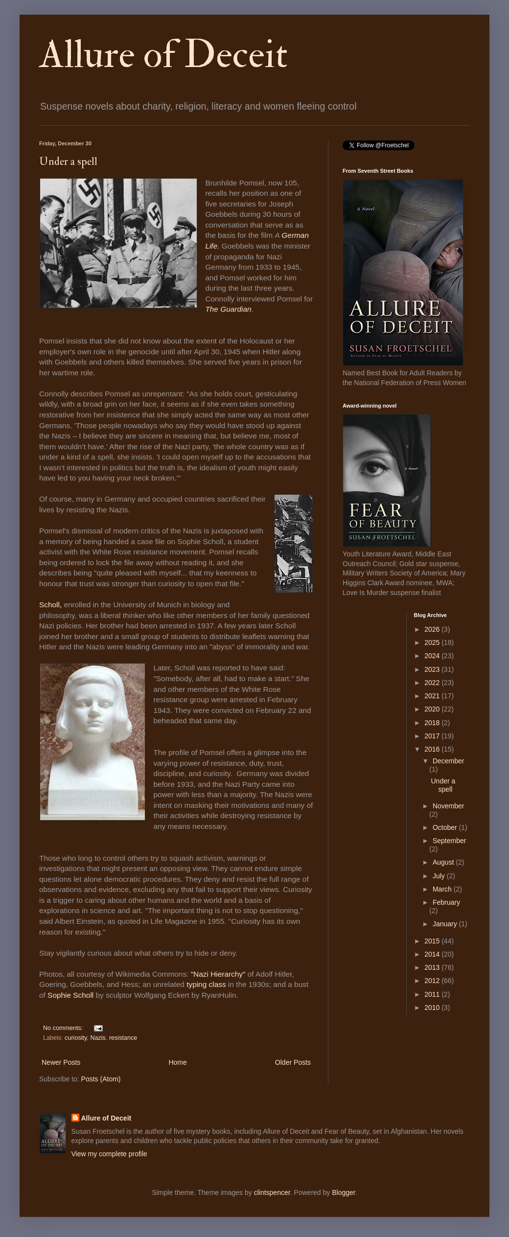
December (448, 761)
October (446, 827)
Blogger (343, 1192)
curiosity (76, 1037)
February (446, 902)
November (448, 806)
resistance (123, 1037)
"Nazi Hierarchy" (218, 974)
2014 (432, 954)
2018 (432, 723)
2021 (432, 696)
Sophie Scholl (71, 995)
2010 (432, 1007)
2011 (432, 994)
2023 (432, 669)
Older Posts (293, 1062)
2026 (432, 629)
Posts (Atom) (101, 1079)
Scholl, (51, 604)
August (444, 862)
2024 (432, 656)
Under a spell (68, 161)
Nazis (98, 1037)
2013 (432, 967)
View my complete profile (109, 1154)
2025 (432, 642)
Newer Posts (61, 1062)
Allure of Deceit (163, 54)
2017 (432, 736)
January (446, 924)
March (443, 889)
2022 (432, 683)
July (440, 876)
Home (177, 1062)
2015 (432, 941)
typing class (206, 984)
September (449, 841)
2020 (432, 709)
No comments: (64, 1028)
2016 (432, 749)
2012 (432, 981)
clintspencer (272, 1192)
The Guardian (228, 309)
